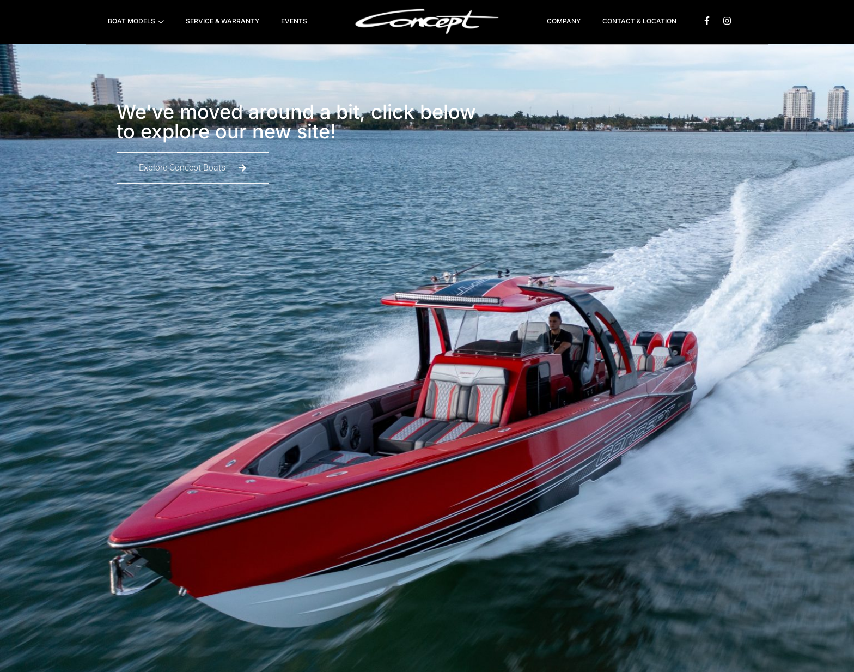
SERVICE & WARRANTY (222, 21)
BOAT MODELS (136, 22)
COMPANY (564, 21)
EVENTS (294, 21)
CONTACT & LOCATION (639, 21)
